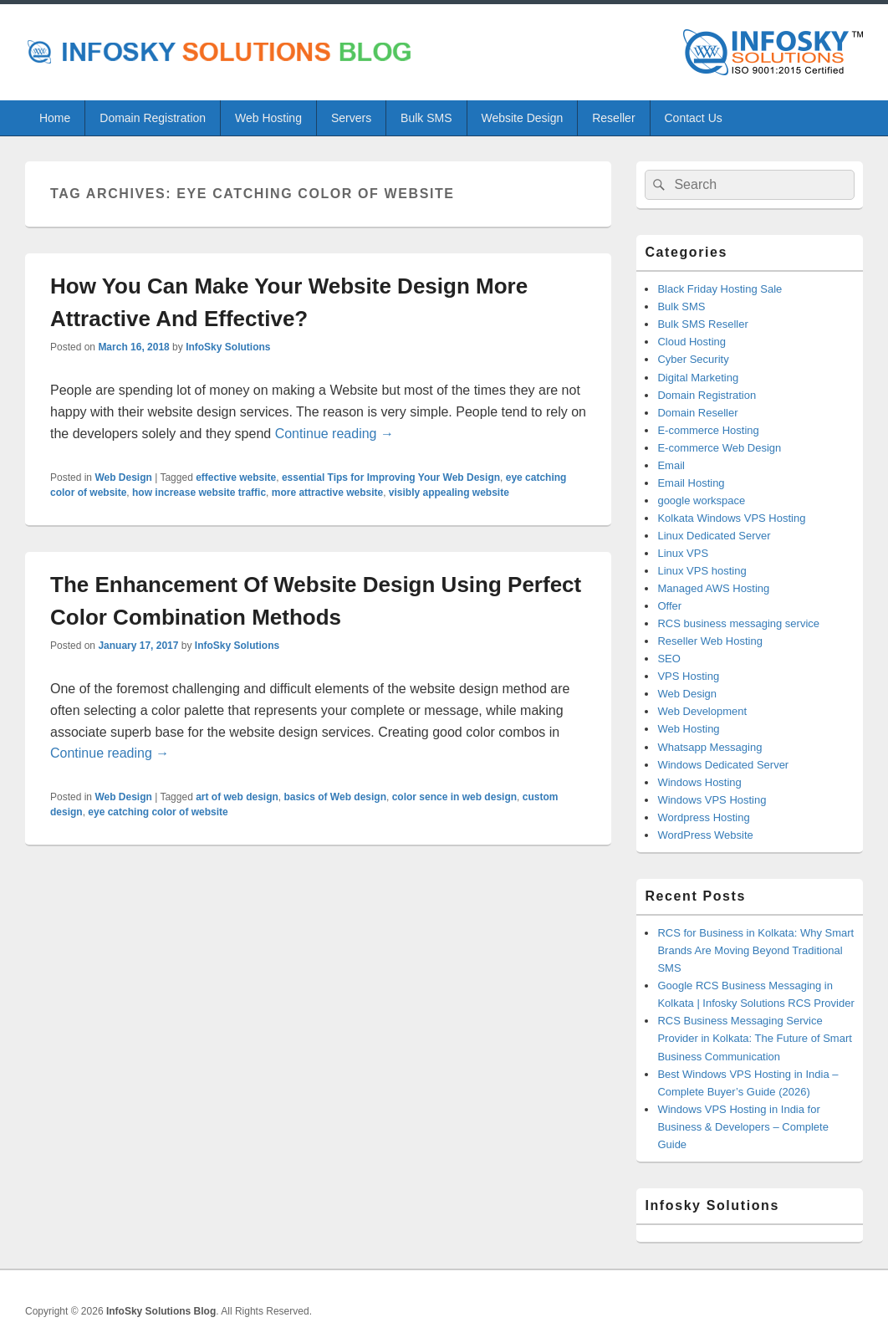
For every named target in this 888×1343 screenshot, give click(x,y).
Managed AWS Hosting (713, 588)
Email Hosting (690, 483)
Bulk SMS (426, 118)
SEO (668, 658)
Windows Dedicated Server (722, 764)
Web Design (122, 477)
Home (54, 118)
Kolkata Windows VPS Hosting (731, 518)
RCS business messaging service (738, 623)
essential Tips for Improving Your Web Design (391, 477)
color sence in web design (454, 797)
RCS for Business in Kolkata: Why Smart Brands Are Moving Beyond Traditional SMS (755, 950)
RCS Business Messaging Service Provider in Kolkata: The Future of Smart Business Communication (754, 1038)
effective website (236, 477)
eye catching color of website (157, 812)
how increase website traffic (199, 492)
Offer (669, 606)
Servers (351, 118)
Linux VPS (682, 553)
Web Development (702, 711)
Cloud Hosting (691, 341)
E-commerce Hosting (707, 430)
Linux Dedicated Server (713, 535)
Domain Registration (153, 118)
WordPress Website (705, 835)
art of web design (237, 797)
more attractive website (327, 492)
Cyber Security (692, 359)
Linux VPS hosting (701, 570)
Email (671, 465)
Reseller (613, 118)
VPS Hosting (688, 676)
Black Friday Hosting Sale (719, 289)
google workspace (701, 500)
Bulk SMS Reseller (702, 324)
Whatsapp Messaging (709, 747)
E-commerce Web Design (719, 448)
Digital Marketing (697, 377)
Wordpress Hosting (703, 817)
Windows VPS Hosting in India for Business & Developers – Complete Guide (743, 1127)
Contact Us (693, 118)
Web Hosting (268, 118)
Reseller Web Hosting (709, 641)
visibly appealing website (449, 492)
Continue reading (334, 433)
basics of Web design (335, 797)
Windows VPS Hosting (711, 800)
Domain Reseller (697, 412)
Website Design (522, 118)
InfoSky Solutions (228, 347)
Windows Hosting (699, 782)
